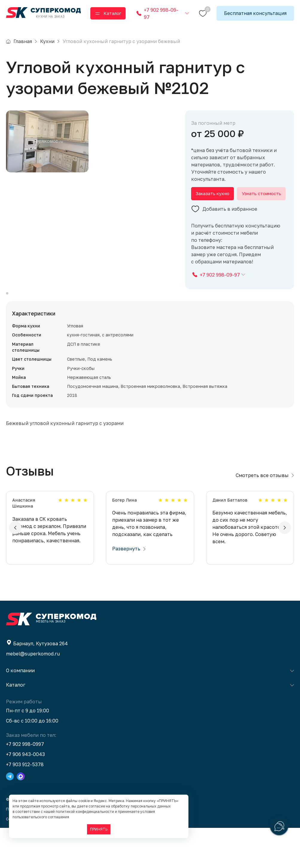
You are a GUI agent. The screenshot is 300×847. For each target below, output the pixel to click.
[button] (15, 547)
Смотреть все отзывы (265, 494)
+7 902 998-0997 (25, 763)
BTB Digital (77, 838)
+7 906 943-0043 (25, 773)
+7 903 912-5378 (25, 784)
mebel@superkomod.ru (33, 673)
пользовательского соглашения (41, 817)
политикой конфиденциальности (85, 811)
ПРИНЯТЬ (98, 829)
